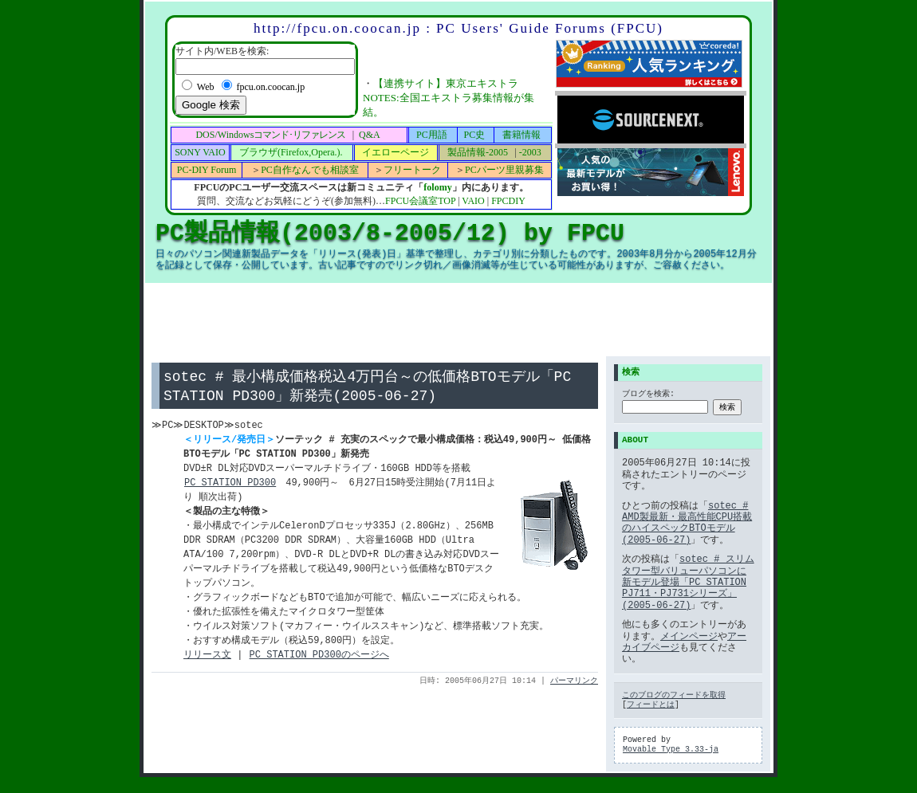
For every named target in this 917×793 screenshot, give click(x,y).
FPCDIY (508, 200)
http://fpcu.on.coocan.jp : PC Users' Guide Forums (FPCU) (458, 28)
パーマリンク (574, 683)
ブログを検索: (648, 395)
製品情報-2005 (477, 152)
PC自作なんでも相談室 (310, 169)
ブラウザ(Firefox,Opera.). (291, 152)
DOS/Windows (270, 134)
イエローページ (395, 152)
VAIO (473, 200)
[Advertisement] (458, 319)
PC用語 (431, 134)
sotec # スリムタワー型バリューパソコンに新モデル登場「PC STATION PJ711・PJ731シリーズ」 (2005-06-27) (688, 582)
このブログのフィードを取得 (674, 695)
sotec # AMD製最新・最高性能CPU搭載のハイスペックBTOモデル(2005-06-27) (687, 523)
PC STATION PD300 (229, 485)
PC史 (475, 134)
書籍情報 (521, 134)
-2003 (530, 152)
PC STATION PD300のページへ (319, 657)
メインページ (689, 636)
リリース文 (207, 657)
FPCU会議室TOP (420, 200)
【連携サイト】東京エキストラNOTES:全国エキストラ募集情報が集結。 (448, 97)
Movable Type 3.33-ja (670, 750)
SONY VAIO (200, 152)
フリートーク (412, 169)
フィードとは (651, 705)
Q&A (369, 134)
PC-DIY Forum (207, 169)
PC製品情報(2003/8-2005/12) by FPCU (389, 233)
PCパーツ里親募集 (504, 169)
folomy (437, 187)
